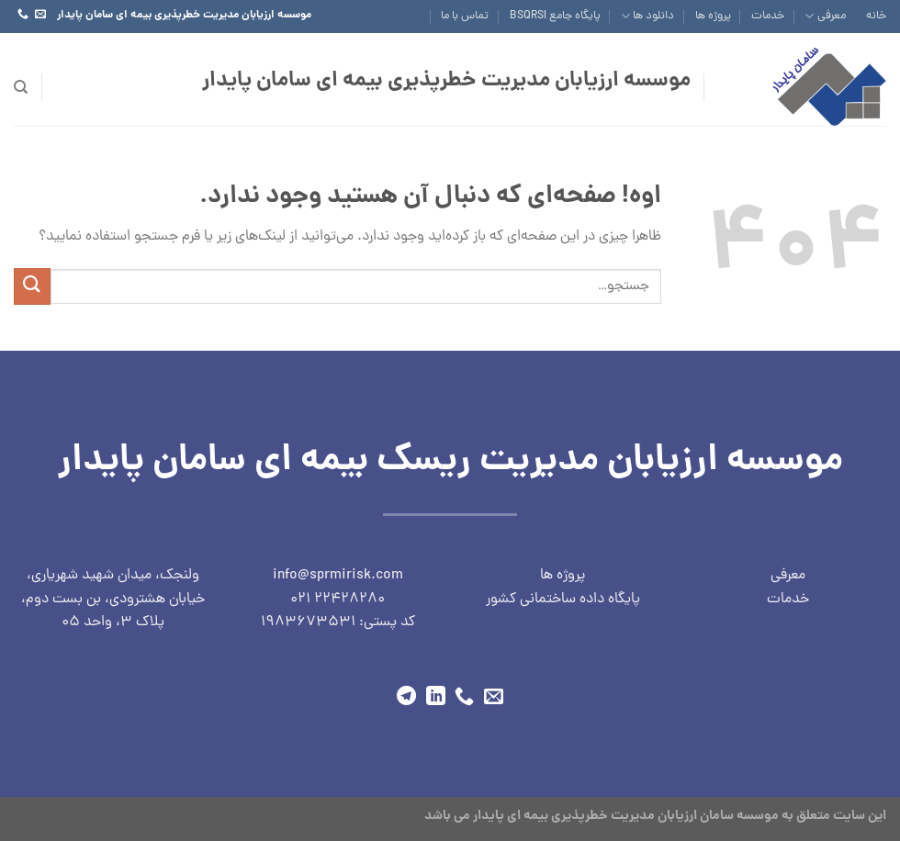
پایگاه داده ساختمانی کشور (563, 600)
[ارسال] (32, 286)
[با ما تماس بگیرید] (22, 14)
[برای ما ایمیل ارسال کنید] (40, 14)
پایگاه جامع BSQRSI (555, 16)
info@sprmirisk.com (338, 576)
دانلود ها (647, 16)
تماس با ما (465, 16)
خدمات (767, 16)
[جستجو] (21, 87)
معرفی (824, 16)
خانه (876, 16)
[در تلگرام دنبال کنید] (406, 697)
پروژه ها (713, 16)
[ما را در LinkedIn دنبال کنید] (435, 697)
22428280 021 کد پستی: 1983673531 (338, 611)
